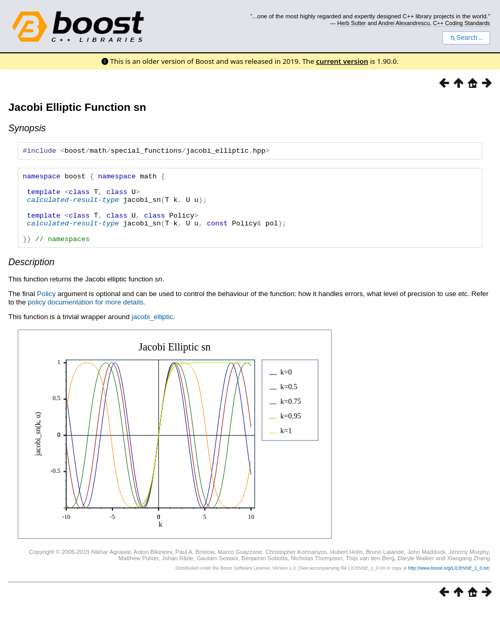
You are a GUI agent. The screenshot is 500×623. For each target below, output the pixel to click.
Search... (466, 37)
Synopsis (27, 128)
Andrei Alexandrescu (404, 23)
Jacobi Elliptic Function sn (77, 107)
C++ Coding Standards (461, 23)
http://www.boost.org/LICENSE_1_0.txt (448, 583)
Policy (46, 309)
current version (342, 61)
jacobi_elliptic (152, 332)
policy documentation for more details (85, 318)
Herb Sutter (351, 23)
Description (31, 278)
